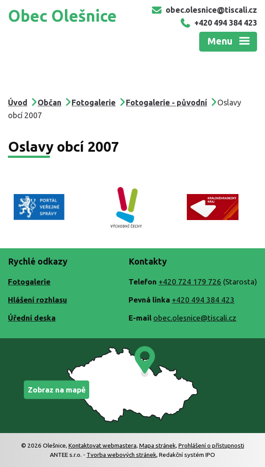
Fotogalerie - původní (166, 102)
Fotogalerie (94, 102)
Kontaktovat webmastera (102, 445)
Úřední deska (32, 318)
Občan (49, 102)
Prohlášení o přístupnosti (211, 445)
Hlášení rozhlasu (37, 299)
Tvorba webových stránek (121, 454)
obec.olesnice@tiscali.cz (204, 9)
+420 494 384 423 (218, 22)
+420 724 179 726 (190, 281)
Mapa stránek (157, 445)
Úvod (17, 102)
